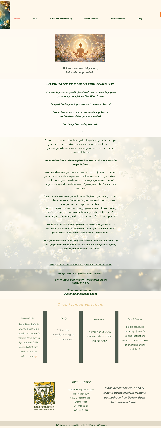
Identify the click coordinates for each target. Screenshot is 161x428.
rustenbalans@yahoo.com (81, 389)
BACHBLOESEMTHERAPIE (99, 264)
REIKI (52, 264)
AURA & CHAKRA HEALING (70, 264)
